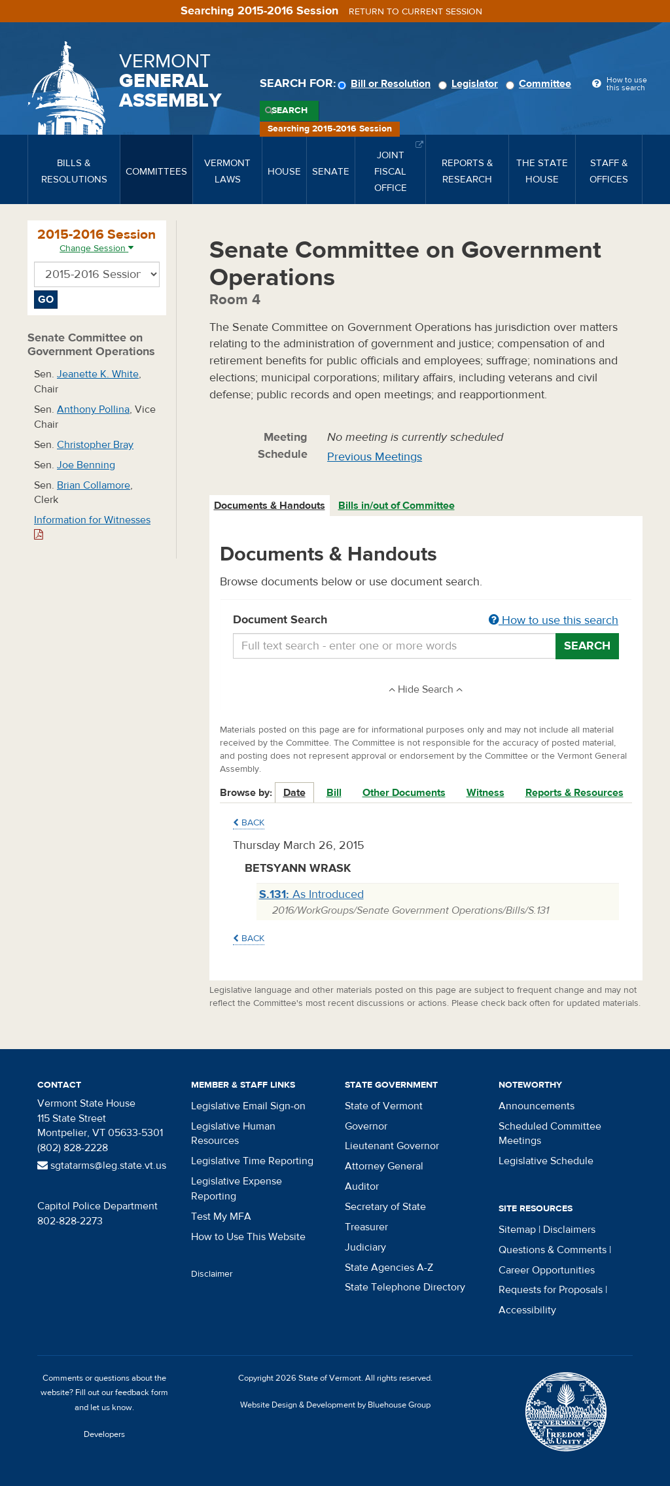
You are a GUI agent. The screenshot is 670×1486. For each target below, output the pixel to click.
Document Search (426, 621)
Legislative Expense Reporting (236, 1189)
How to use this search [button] (553, 620)
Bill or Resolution (386, 83)
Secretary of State (385, 1206)
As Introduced (311, 894)
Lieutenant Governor (392, 1145)
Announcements (536, 1106)
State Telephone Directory (405, 1287)
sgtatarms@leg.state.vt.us (101, 1165)
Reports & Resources (574, 792)
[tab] (270, 506)
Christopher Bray (95, 444)
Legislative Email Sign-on (248, 1106)
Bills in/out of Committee (396, 505)
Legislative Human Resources (233, 1134)
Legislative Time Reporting (252, 1160)
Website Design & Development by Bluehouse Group (335, 1405)
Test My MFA (221, 1216)
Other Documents (404, 792)
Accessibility (527, 1310)
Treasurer (366, 1227)
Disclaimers (569, 1229)
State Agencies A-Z (389, 1267)
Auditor (362, 1186)
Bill (334, 792)
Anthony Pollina (93, 409)
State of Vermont (384, 1106)
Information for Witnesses (92, 526)
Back (248, 823)
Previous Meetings (374, 456)
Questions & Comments (553, 1249)
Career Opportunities (547, 1270)
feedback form (141, 1392)
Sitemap (517, 1229)
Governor (366, 1126)
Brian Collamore (93, 485)
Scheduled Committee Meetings (550, 1134)
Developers (104, 1434)
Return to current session (415, 12)
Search (290, 110)
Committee (540, 83)
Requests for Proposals (551, 1289)
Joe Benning (86, 465)
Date (294, 792)
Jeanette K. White (98, 374)
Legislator (470, 83)
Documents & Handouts (269, 505)
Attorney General (384, 1166)
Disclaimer (212, 1274)
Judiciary (365, 1247)
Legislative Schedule (546, 1160)
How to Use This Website (248, 1236)
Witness (485, 792)
